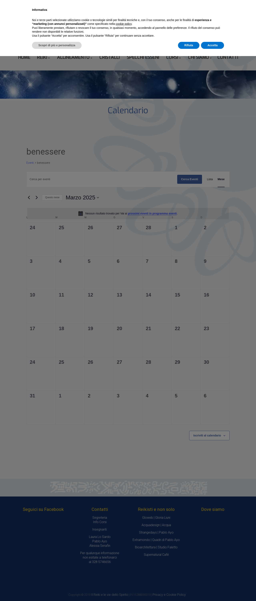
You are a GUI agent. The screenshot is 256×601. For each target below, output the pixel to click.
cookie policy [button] (124, 23)
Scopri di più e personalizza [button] (56, 45)
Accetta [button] (212, 45)
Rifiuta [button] (188, 45)
